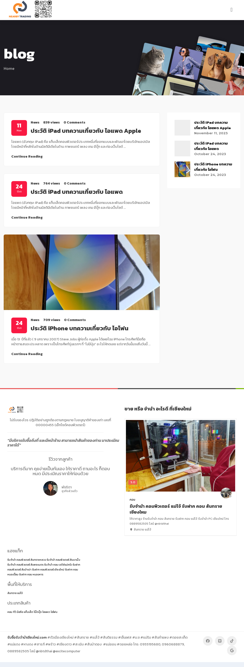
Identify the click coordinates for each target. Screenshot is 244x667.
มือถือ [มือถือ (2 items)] (20, 612)
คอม (132, 499)
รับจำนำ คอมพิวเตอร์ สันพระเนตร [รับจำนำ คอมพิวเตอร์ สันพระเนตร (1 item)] (25, 565)
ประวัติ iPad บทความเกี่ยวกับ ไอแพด (77, 191)
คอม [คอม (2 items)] (9, 612)
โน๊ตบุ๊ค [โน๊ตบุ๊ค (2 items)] (38, 612)
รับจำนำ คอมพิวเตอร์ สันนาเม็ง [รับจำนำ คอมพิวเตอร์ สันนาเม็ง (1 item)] (63, 560)
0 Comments (74, 122)
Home (9, 68)
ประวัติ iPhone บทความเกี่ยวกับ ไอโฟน (79, 328)
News (35, 122)
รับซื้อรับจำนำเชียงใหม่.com (27, 637)
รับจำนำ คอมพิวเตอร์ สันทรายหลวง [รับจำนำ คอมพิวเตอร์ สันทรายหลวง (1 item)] (26, 560)
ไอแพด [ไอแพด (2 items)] (46, 612)
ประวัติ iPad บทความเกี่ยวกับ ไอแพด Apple (86, 130)
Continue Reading (27, 156)
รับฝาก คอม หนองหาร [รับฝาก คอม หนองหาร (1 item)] (31, 574)
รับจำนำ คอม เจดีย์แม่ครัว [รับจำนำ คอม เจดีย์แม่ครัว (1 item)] (58, 565)
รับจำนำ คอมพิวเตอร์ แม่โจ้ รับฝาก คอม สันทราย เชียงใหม (176, 509)
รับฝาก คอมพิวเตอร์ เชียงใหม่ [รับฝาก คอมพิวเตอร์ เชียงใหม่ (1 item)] (48, 569)
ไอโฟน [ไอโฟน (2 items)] (54, 612)
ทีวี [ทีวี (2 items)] (14, 612)
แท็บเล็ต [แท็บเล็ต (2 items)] (28, 612)
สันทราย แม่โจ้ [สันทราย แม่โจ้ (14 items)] (15, 593)
